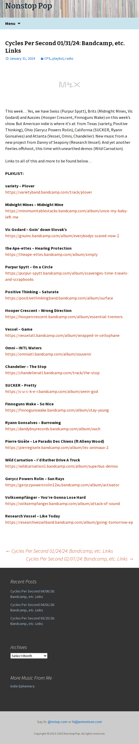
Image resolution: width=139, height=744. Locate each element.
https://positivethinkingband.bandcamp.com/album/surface (59, 298)
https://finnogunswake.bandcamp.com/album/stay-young (57, 410)
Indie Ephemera (22, 686)
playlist (58, 58)
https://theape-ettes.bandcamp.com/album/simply (51, 254)
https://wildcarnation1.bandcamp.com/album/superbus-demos (61, 466)
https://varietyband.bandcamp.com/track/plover (48, 192)
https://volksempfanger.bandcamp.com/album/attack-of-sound (62, 503)
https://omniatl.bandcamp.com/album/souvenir (48, 354)
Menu (10, 23)
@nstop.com (57, 721)
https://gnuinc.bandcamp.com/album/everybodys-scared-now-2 (62, 235)
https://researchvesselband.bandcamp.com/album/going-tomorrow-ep (69, 522)
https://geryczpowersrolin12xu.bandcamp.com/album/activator (62, 484)
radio (69, 58)
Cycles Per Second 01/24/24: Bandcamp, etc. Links (59, 551)
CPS (47, 58)
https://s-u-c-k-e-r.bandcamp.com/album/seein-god (51, 391)
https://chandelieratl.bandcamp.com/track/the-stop (52, 372)
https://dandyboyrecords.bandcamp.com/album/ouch (52, 428)
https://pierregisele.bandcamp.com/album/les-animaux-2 (56, 447)
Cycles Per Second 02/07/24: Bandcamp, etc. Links (80, 558)
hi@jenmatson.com (87, 721)
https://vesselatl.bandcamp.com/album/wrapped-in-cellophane (62, 335)
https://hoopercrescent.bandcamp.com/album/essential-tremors (64, 316)
